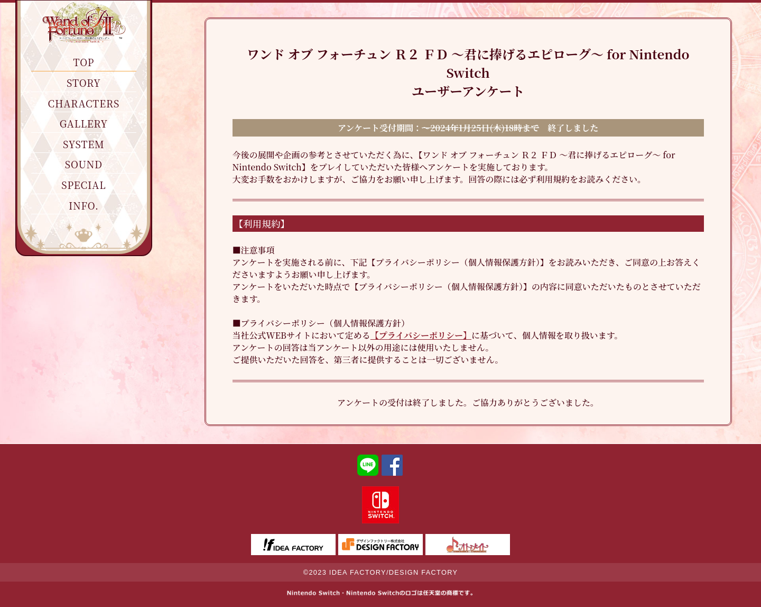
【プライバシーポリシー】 (420, 335)
